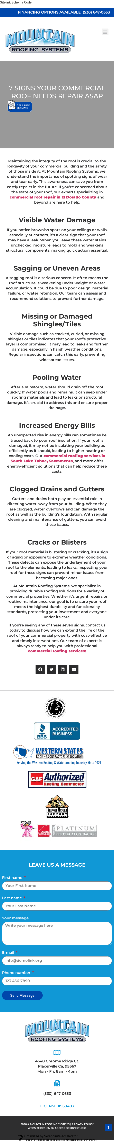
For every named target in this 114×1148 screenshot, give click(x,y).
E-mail (8, 952)
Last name (12, 898)
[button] (105, 32)
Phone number (16, 972)
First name (12, 877)
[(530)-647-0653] (57, 1083)
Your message (15, 918)
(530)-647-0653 (57, 1093)
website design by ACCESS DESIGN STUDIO (57, 1128)
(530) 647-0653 (96, 12)
